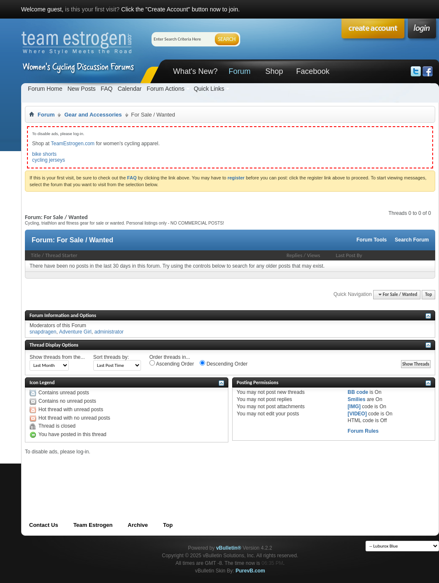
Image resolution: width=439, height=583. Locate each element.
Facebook (312, 71)
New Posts (82, 88)
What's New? (195, 71)
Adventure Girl (75, 332)
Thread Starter (61, 255)
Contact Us (43, 525)
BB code (358, 392)
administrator (108, 332)
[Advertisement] (178, 474)
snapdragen (43, 332)
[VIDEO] (357, 414)
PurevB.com (250, 571)
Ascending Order (171, 363)
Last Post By (349, 255)
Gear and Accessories (93, 114)
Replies (295, 255)
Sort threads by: (111, 357)
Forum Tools (372, 240)
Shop (274, 71)
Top (428, 294)
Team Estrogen (93, 525)
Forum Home (45, 88)
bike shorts (44, 154)
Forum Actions (165, 88)
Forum (239, 71)
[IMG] (354, 406)
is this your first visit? (92, 9)
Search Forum (412, 240)
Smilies (357, 399)
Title (36, 255)
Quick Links (209, 88)
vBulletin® (228, 548)
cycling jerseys (48, 160)
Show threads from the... (57, 357)
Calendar (130, 88)
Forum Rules (363, 431)
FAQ (107, 88)
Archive (138, 525)
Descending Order (224, 363)
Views (313, 255)
